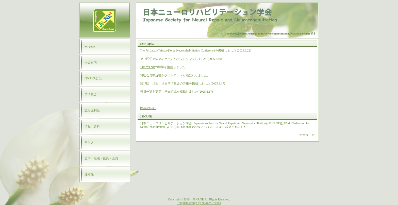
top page (90, 46)
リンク (89, 142)
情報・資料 (92, 126)
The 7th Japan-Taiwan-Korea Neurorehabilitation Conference (177, 50)
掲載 (221, 50)
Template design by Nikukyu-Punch (199, 203)
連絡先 (89, 174)
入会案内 (91, 62)
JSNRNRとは (93, 78)
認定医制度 (92, 110)
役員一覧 (146, 91)
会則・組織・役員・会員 (101, 158)
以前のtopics (148, 108)
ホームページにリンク (179, 59)
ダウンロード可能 (176, 75)
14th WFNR (147, 67)
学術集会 (91, 94)
